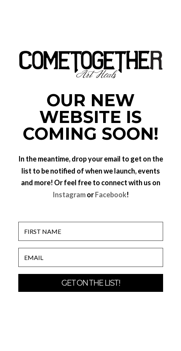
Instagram (69, 194)
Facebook (111, 194)
